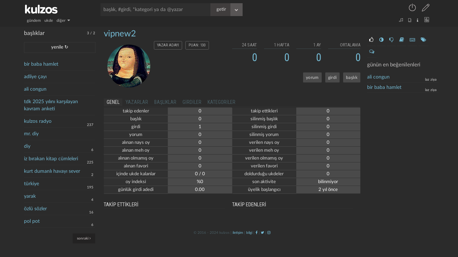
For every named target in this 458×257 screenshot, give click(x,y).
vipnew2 (120, 34)
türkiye (31, 183)
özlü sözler (35, 208)
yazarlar (137, 102)
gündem (34, 20)
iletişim (238, 233)
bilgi (249, 233)
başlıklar (165, 102)
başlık (351, 77)
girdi (332, 77)
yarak (30, 196)
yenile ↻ (59, 47)
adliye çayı (35, 76)
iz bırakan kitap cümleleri (51, 158)
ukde (48, 20)
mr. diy (31, 133)
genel (113, 102)
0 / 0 (200, 174)
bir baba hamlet (41, 64)
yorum (312, 77)
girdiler (191, 102)
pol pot (32, 221)
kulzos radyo (38, 121)
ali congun (35, 89)
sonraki (84, 238)
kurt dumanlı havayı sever (52, 171)
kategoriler (221, 102)
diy (27, 146)
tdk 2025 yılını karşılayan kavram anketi (51, 105)
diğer (63, 20)
